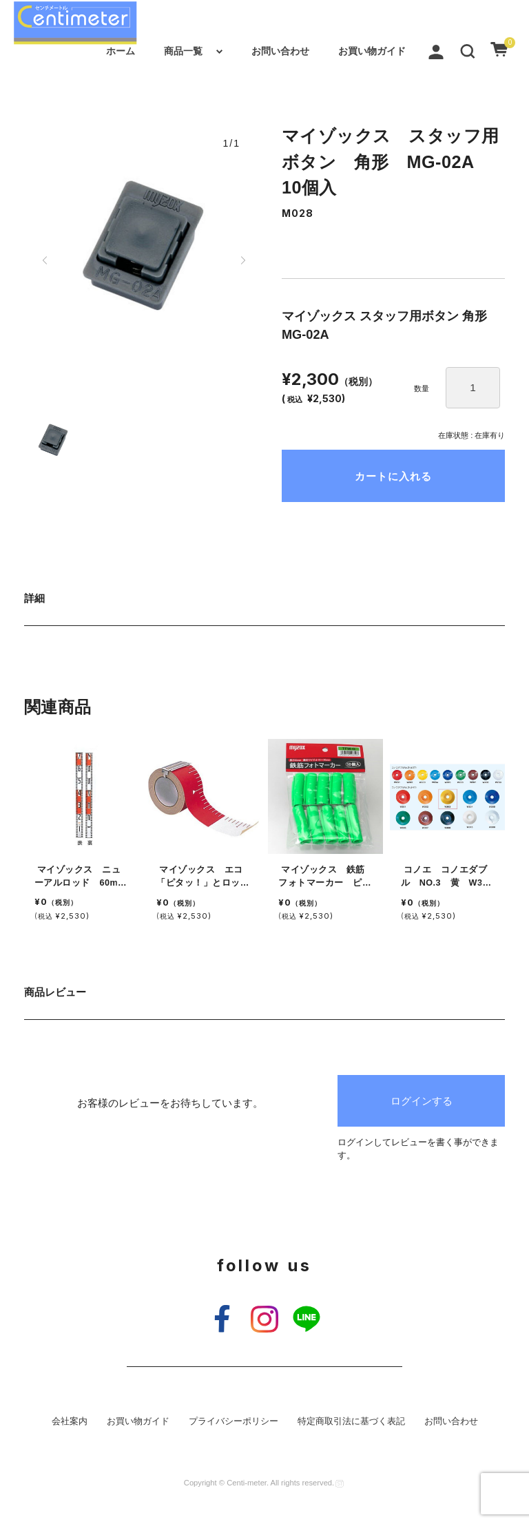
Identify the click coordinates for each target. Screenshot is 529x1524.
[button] (468, 50)
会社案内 (69, 1421)
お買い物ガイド (372, 50)
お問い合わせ (280, 50)
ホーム (120, 50)
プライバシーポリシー (233, 1421)
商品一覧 (183, 50)
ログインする (422, 1101)
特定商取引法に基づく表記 (351, 1421)
